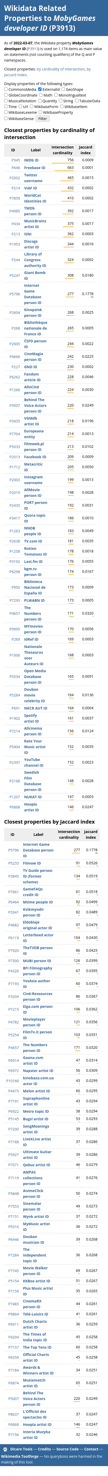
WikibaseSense (21, 118)
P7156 (13, 1434)
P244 (15, 259)
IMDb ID (31, 160)
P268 (15, 328)
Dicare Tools (21, 1449)
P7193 (13, 983)
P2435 (14, 505)
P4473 (13, 1090)
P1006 (14, 655)
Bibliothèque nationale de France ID (36, 328)
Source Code (67, 1449)
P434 (15, 223)
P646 (15, 167)
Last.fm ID (33, 561)
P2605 (14, 343)
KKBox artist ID (36, 1280)
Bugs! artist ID (35, 1118)
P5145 (13, 1118)
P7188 (13, 1141)
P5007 (14, 405)
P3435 (14, 421)
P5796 (14, 293)
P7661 (13, 891)
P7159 (13, 1291)
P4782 (13, 1022)
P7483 (13, 1303)
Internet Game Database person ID (38, 850)
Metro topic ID (36, 1111)
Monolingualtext (72, 95)
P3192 (14, 561)
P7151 (13, 1216)
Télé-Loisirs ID (35, 1314)
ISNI (27, 233)
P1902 (14, 718)
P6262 (14, 376)
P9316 (13, 1226)
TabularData (89, 100)
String (68, 100)
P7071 (13, 1164)
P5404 (14, 746)
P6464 (13, 902)
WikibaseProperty (58, 112)
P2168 (14, 780)
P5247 (14, 275)
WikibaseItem (76, 106)
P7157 (13, 1347)
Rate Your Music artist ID (35, 747)
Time (13, 106)
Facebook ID (35, 456)
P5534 (14, 676)
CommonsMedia (22, 89)
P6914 (13, 1060)
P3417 (14, 518)
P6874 (13, 1382)
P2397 (14, 762)
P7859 (14, 198)
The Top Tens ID (37, 1347)
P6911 (13, 1324)
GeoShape (74, 89)
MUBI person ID (37, 960)
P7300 (13, 960)
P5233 (13, 863)
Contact (91, 1449)
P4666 (14, 356)
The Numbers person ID (33, 613)
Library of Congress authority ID (35, 260)
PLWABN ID (34, 600)
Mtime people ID (38, 902)
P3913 (33, 48)
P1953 (14, 244)
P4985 (14, 211)
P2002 (14, 177)
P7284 (13, 1255)
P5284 (14, 695)
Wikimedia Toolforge (19, 1456)
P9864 (13, 1314)
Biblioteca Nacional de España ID (35, 587)
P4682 (13, 925)
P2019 (14, 492)
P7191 (13, 1101)
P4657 (14, 613)
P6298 (14, 571)
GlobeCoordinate (23, 95)
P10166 (12, 1080)
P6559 (13, 1357)
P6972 (13, 1070)
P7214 (14, 731)
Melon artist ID (36, 1090)
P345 (15, 160)
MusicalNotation (22, 100)
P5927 (13, 1154)
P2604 (14, 312)
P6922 (13, 1111)
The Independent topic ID (34, 1255)
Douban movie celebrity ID (34, 695)
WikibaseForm (46, 106)
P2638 (14, 541)
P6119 (13, 937)
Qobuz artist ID (36, 1164)
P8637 (13, 1414)
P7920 (13, 950)
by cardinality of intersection (61, 69)
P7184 (13, 1370)
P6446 (13, 1239)
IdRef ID (31, 639)
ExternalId (51, 89)
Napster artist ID (38, 1070)
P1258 (14, 551)
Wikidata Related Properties (35, 13)
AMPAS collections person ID (32, 1178)
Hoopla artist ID (37, 1424)
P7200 (13, 1129)
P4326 (13, 970)
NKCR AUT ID (35, 708)
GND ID (30, 366)
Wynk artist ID (36, 1216)
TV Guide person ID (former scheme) (37, 876)
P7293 (14, 600)
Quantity (49, 100)
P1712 (14, 467)
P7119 (13, 1177)
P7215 (13, 1009)
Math (48, 95)
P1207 (14, 796)
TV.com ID (33, 541)
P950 (15, 587)
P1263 (14, 530)
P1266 (14, 389)
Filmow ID (32, 863)
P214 (15, 188)
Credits (44, 1449)
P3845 (13, 876)
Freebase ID (34, 167)
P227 (15, 366)
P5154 (13, 1280)
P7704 (14, 433)
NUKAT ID (33, 796)
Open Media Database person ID (35, 676)
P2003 (14, 479)
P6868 (14, 807)
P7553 (13, 1206)
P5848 (13, 1193)
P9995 (14, 629)
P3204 (13, 996)
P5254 (13, 1034)
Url (25, 106)
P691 (15, 708)
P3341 (13, 912)
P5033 (14, 446)
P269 (15, 639)
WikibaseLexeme (23, 112)
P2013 (14, 456)
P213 (15, 233)
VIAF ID (30, 188)
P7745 (13, 1270)
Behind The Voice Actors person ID (35, 405)
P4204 (13, 1337)
